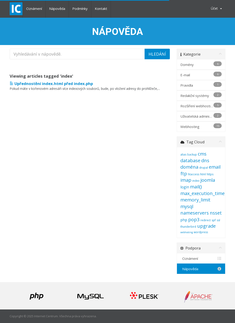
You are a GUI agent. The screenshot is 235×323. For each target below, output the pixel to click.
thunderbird (188, 227)
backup (192, 154)
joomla (207, 180)
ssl (218, 220)
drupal (203, 168)
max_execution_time (202, 193)
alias (183, 154)
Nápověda (57, 8)
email (215, 167)
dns (205, 160)
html (203, 174)
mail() (196, 187)
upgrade (206, 226)
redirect (205, 220)
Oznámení (34, 8)
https (210, 174)
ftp (183, 173)
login (184, 187)
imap (185, 180)
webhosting (186, 232)
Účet (216, 8)
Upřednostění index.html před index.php (51, 83)
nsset (216, 213)
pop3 (193, 219)
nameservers (194, 213)
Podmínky (80, 8)
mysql (186, 206)
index (195, 181)
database (190, 160)
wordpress (201, 232)
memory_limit (195, 200)
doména (189, 167)
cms (202, 154)
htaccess (193, 174)
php (183, 219)
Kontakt (101, 8)
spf (214, 220)
